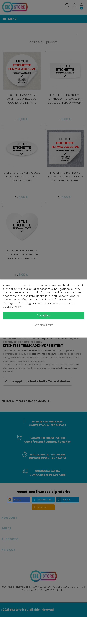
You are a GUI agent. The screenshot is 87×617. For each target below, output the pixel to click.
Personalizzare (43, 325)
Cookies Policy (12, 307)
